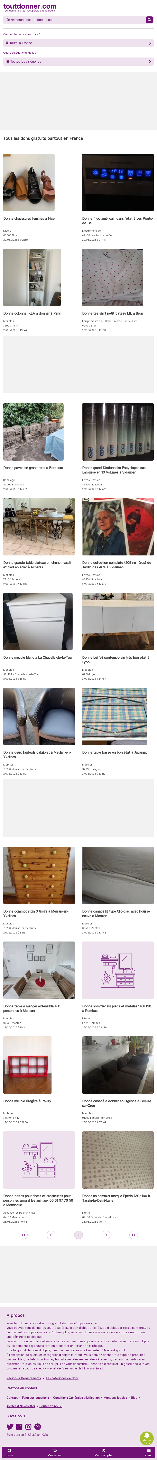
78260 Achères (12, 579)
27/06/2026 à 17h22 (94, 489)
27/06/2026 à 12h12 (93, 773)
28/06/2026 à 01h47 (94, 239)
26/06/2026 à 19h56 (15, 1221)
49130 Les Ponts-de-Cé (97, 235)
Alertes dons (146, 1442)
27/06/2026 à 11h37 (15, 932)
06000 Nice (10, 235)
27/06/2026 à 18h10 (94, 330)
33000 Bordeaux (13, 484)
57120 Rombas (91, 1022)
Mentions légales (115, 1397)
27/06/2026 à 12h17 (15, 773)
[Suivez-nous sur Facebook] (19, 1428)
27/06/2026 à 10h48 (94, 932)
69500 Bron (89, 325)
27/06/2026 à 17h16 (15, 583)
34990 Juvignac (92, 769)
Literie (86, 1018)
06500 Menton (91, 928)
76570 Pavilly (11, 1117)
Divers (7, 230)
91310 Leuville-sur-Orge (97, 1117)
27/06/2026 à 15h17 (15, 678)
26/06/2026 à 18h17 (94, 1221)
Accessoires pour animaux (19, 1212)
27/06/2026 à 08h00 (15, 1122)
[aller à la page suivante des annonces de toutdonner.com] (106, 1235)
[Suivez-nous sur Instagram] (28, 1428)
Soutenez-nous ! (50, 1406)
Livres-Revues (91, 480)
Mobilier (8, 764)
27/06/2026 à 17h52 (15, 489)
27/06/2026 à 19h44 (15, 330)
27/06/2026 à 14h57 (94, 678)
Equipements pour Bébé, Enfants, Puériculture (110, 321)
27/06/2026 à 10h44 (15, 1027)
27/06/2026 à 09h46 (94, 1027)
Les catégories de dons (62, 1378)
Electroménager (92, 230)
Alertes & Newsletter (21, 1406)
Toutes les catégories (25, 61)
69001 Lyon (89, 674)
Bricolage (9, 480)
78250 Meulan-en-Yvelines (19, 769)
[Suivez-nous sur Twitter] (10, 1428)
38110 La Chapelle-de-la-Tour (21, 674)
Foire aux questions (35, 1397)
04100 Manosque (14, 1217)
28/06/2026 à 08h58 (15, 239)
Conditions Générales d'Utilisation (76, 1397)
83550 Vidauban (92, 484)
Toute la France (20, 43)
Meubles (8, 321)
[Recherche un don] (75, 20)
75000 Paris (10, 325)
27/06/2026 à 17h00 (94, 583)
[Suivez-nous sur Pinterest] (37, 1428)
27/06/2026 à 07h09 (94, 1122)
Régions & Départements (24, 1378)
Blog (134, 1397)
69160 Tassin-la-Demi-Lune (99, 1217)
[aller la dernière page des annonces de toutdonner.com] (134, 1235)
